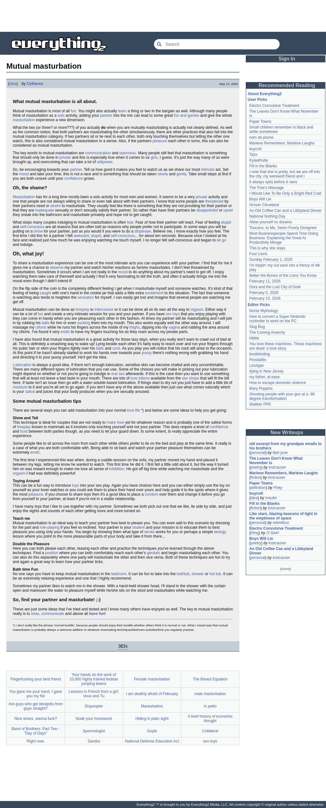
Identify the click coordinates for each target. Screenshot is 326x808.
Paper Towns (260, 121)
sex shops (190, 378)
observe (57, 267)
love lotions (140, 378)
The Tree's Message (266, 187)
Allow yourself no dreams (270, 222)
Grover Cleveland (264, 205)
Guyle (152, 731)
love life (133, 410)
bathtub (183, 574)
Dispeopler (94, 706)
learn (122, 111)
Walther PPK (260, 404)
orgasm (196, 309)
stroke (149, 532)
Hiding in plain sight (151, 718)
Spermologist (94, 731)
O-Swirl (272, 533)
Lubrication (22, 365)
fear (130, 222)
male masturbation (210, 694)
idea (13, 83)
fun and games (186, 115)
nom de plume (261, 137)
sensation (85, 297)
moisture (20, 387)
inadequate (44, 210)
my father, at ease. (265, 377)
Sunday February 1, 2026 (270, 259)
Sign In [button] (287, 58)
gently (181, 174)
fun (73, 111)
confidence (73, 178)
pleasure (159, 141)
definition (258, 487)
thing (255, 533)
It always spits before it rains (273, 182)
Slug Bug (257, 326)
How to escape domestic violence (277, 382)
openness (127, 153)
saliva (30, 391)
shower (198, 574)
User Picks (257, 99)
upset (228, 210)
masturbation (24, 120)
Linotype (256, 365)
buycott (255, 149)
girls (154, 157)
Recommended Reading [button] (287, 85)
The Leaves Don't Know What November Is (276, 460)
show (38, 231)
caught (45, 293)
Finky (277, 487)
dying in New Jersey (266, 371)
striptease (142, 231)
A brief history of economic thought (210, 718)
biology (220, 532)
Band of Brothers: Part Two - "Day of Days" (35, 731)
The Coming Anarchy (267, 332)
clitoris (40, 327)
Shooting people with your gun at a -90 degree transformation (282, 396)
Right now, (36, 741)
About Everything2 (265, 94)
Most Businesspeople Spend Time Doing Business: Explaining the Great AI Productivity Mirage (283, 238)
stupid (226, 222)
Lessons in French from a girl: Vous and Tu (94, 693)
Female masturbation (152, 679)
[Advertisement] (163, 16)
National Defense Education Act (152, 741)
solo (61, 115)
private (65, 157)
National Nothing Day (267, 216)
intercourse (104, 309)
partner (106, 115)
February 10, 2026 (264, 298)
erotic (65, 332)
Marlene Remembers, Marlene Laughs (282, 143)
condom (152, 494)
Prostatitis (257, 360)
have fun (96, 613)
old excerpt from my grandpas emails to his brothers (285, 446)
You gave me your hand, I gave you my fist (35, 693)
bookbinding (259, 354)
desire (55, 206)
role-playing (50, 527)
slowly (163, 174)
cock (116, 348)
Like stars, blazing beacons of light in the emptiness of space (283, 516)
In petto (210, 706)
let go (221, 240)
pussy (147, 353)
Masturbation (24, 197)
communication (98, 153)
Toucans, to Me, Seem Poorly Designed (282, 228)
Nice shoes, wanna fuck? (35, 718)
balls (46, 323)
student (138, 527)
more (285, 569)
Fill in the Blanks (263, 166)
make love (115, 422)
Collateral (210, 731)
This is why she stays (267, 248)
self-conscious (32, 227)
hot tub (215, 574)
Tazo (253, 154)
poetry (256, 467)
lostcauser (277, 467)
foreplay (82, 309)
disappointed (207, 210)
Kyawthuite (258, 160)
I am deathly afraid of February (152, 694)
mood (24, 174)
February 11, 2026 (264, 281)
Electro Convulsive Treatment (274, 105)
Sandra (94, 741)
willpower (104, 162)
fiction (255, 477)
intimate (207, 169)
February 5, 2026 (263, 292)
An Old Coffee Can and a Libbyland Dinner (285, 210)
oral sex (117, 374)
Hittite (254, 338)
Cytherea (35, 83)
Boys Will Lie (260, 199)
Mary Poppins (261, 388)
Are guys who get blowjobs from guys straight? (36, 706)
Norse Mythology (263, 311)
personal (258, 452)
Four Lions (258, 254)
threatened (214, 201)
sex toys (173, 314)
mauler (271, 498)
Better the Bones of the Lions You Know (283, 275)
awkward (81, 235)
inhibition (116, 469)
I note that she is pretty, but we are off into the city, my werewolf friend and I (284, 174)
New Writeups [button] (287, 432)
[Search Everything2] (217, 44)
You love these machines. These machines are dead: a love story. (285, 346)
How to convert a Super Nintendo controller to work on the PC (277, 318)
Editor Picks (259, 305)
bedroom (118, 574)
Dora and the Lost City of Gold (275, 287)
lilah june (280, 452)
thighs (135, 327)
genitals (153, 553)
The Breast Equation (210, 679)
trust (23, 431)
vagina (174, 327)
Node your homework (94, 718)
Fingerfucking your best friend (36, 679)
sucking (83, 323)
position (51, 553)
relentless (281, 522)
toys (75, 485)
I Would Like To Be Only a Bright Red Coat (285, 193)
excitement (154, 293)
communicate (52, 613)
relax (35, 613)
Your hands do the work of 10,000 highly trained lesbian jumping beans (93, 679)
